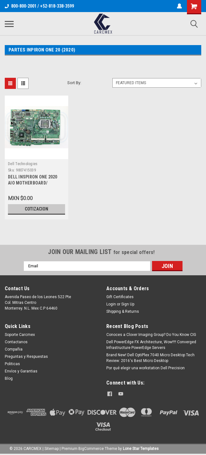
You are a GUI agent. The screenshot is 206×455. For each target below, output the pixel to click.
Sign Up (127, 304)
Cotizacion (36, 208)
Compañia (14, 349)
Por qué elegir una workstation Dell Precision (145, 368)
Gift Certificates (120, 297)
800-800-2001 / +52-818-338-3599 (39, 6)
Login (111, 304)
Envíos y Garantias (21, 371)
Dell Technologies (22, 164)
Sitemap (51, 448)
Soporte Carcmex (20, 334)
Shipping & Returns (122, 311)
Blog (9, 378)
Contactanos (16, 342)
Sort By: (74, 82)
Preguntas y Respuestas (26, 356)
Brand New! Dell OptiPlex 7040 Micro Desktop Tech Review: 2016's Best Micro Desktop (150, 358)
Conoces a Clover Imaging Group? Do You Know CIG (151, 334)
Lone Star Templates (141, 448)
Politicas (12, 364)
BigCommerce (91, 448)
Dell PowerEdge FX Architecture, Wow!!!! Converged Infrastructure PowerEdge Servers (151, 345)
